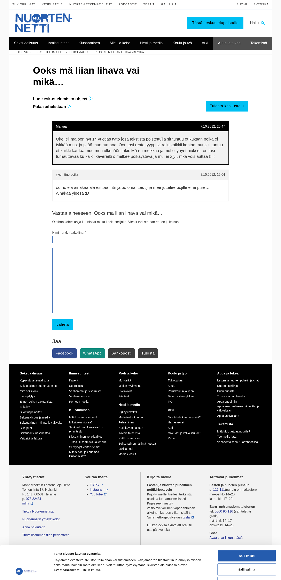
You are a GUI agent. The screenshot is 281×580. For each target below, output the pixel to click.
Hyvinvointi (125, 391)
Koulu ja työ (177, 373)
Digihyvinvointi (127, 412)
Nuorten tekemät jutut (90, 4)
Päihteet (123, 396)
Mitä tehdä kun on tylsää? (184, 417)
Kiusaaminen (79, 410)
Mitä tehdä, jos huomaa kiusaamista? (84, 454)
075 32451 (33, 499)
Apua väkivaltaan (228, 415)
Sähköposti (121, 353)
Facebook (64, 353)
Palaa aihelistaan (52, 106)
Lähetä (62, 324)
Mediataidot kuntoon (131, 417)
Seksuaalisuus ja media (35, 417)
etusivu (22, 52)
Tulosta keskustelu (227, 106)
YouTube (96, 494)
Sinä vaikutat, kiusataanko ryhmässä (86, 429)
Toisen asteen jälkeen (182, 396)
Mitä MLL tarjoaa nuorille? (233, 431)
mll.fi (25, 503)
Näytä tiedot (219, 572)
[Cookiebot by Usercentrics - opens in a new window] (27, 572)
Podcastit (127, 4)
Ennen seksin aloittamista (36, 401)
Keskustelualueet (49, 52)
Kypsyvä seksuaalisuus (35, 380)
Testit (148, 4)
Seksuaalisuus (81, 52)
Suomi (241, 4)
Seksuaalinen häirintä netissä (137, 443)
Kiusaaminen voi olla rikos (85, 436)
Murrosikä (124, 380)
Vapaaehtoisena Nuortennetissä (237, 442)
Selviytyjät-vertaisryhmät (84, 447)
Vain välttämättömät (246, 553)
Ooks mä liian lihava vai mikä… (123, 52)
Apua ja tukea (228, 373)
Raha (171, 438)
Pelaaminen (126, 422)
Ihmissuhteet (79, 373)
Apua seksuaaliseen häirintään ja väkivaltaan (238, 408)
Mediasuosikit (127, 454)
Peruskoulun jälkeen (181, 391)
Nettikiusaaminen (129, 438)
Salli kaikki (247, 526)
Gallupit (169, 4)
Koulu (171, 385)
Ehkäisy (25, 406)
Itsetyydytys (27, 396)
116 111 (219, 489)
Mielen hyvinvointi (129, 385)
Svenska (260, 4)
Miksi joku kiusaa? (81, 422)
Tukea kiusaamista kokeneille (88, 442)
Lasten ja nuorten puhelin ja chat (238, 380)
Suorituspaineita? (31, 412)
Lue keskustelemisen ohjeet (63, 98)
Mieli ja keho (128, 373)
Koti (170, 427)
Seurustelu (76, 385)
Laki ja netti (125, 448)
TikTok (94, 485)
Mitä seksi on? (29, 391)
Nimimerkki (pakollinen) (69, 232)
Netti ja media (129, 405)
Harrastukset (176, 422)
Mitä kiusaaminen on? (83, 417)
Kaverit (73, 380)
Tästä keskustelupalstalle (215, 23)
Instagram (97, 489)
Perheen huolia (78, 401)
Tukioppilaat (24, 4)
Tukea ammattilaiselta (231, 396)
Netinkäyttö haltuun (130, 427)
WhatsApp (92, 353)
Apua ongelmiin (227, 401)
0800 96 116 (224, 511)
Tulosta (148, 353)
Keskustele (52, 4)
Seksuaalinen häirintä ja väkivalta (41, 422)
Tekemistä (225, 424)
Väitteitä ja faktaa (31, 438)
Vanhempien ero (79, 396)
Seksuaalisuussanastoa (35, 433)
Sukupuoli (26, 428)
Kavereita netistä (129, 433)
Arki (171, 410)
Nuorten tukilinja (227, 385)
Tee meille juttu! (227, 436)
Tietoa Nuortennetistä (38, 511)
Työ (170, 401)
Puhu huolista (226, 391)
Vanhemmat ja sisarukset (85, 391)
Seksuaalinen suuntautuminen (39, 385)
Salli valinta (246, 539)
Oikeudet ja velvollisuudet (184, 433)
